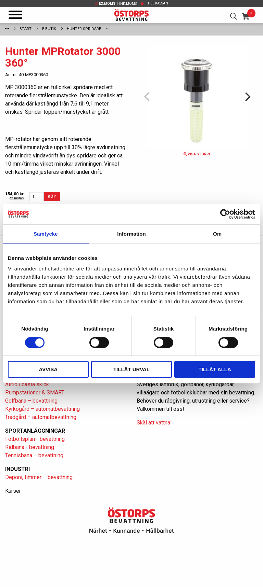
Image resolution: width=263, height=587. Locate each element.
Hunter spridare (84, 29)
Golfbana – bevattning (31, 400)
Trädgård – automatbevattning (40, 417)
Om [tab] (217, 234)
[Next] (246, 96)
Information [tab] (131, 234)
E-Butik (49, 29)
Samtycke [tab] (46, 234)
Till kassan (158, 3)
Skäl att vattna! (154, 422)
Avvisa (48, 369)
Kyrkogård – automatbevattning (42, 409)
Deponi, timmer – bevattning (39, 477)
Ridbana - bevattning (29, 447)
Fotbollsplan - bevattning (35, 439)
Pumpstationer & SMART (34, 392)
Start (26, 29)
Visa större (197, 154)
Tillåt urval (131, 369)
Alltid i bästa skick (27, 384)
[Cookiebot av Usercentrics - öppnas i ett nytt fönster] (225, 214)
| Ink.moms (116, 3)
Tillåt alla (215, 369)
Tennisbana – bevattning (34, 455)
